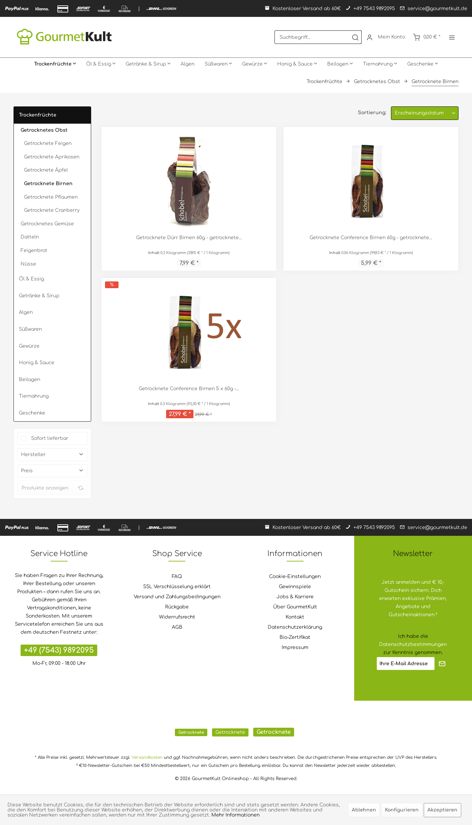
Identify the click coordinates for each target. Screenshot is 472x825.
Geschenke (32, 413)
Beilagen (29, 379)
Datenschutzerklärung (295, 627)
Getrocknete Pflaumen (51, 197)
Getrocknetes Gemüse (47, 223)
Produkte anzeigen (52, 488)
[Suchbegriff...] (318, 37)
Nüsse (28, 264)
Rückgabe (177, 606)
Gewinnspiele (295, 586)
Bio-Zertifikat (295, 637)
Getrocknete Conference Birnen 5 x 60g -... (189, 388)
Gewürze (29, 346)
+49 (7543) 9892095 (59, 650)
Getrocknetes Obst (44, 130)
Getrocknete (191, 732)
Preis (27, 470)
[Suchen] (355, 37)
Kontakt (295, 617)
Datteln (30, 237)
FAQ (177, 576)
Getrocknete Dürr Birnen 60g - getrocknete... (189, 237)
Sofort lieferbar (49, 438)
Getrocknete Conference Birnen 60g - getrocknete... (371, 237)
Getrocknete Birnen (48, 183)
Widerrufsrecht (177, 617)
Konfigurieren (402, 809)
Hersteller (33, 454)
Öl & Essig (31, 278)
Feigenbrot (34, 250)
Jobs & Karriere (295, 596)
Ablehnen (364, 809)
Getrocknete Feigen (48, 143)
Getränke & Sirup (39, 295)
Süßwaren (30, 329)
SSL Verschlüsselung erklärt (177, 586)
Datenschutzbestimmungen (413, 644)
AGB (177, 627)
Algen (26, 312)
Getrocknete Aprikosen (51, 156)
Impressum (295, 647)
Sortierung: (372, 112)
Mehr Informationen (235, 815)
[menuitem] (318, 37)
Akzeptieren (442, 809)
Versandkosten (147, 757)
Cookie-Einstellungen (295, 576)
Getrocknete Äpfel (46, 170)
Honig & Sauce (36, 362)
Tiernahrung (34, 396)
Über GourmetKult (295, 606)
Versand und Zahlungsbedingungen (177, 596)
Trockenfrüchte (37, 115)
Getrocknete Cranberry (52, 210)
